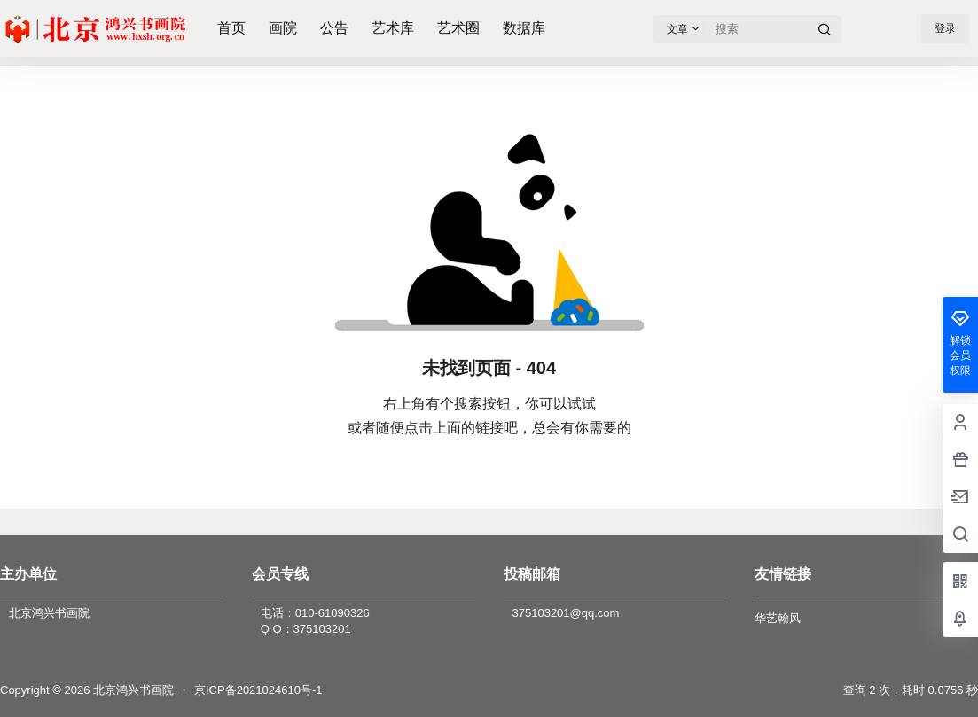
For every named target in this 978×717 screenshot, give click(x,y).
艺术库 (393, 27)
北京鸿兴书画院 (132, 690)
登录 (945, 28)
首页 (231, 27)
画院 (283, 27)
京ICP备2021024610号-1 (258, 690)
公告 (334, 27)
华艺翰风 (778, 618)
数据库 (524, 27)
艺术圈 (458, 27)
